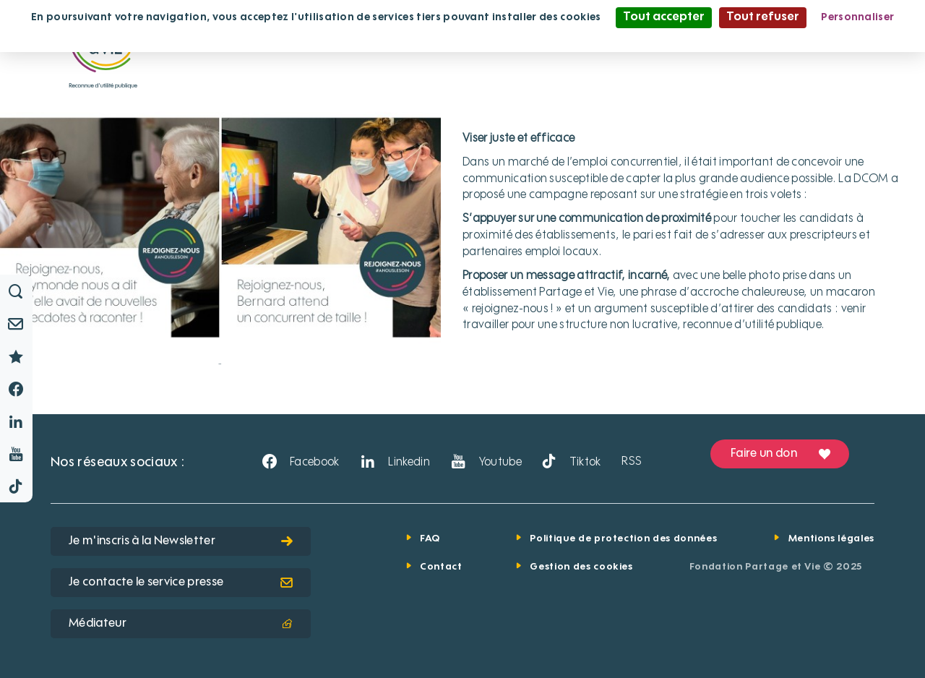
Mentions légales (831, 539)
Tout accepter (664, 17)
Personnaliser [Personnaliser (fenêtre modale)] (857, 17)
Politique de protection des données (623, 539)
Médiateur (181, 624)
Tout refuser (762, 17)
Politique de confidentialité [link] (462, 38)
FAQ (430, 539)
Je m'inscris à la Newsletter (181, 541)
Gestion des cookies (581, 567)
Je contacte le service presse (181, 582)
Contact (441, 567)
